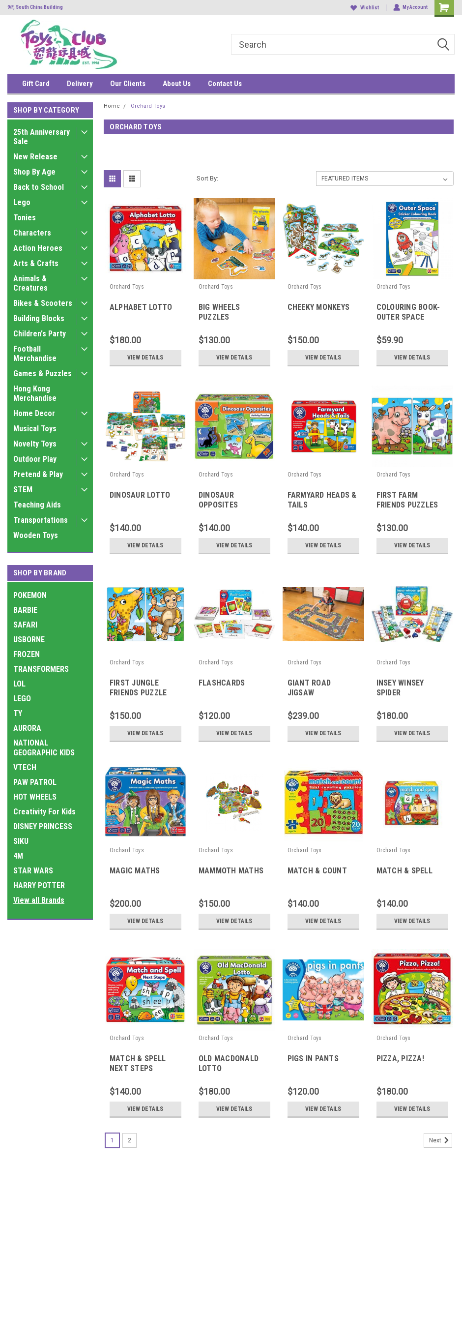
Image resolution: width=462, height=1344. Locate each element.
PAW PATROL (35, 782)
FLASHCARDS (222, 682)
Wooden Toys (35, 535)
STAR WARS (33, 870)
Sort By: (207, 178)
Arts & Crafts (35, 263)
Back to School (38, 187)
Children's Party (39, 333)
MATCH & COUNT (317, 870)
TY (17, 713)
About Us (177, 83)
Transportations (40, 520)
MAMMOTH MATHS (231, 870)
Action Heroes (37, 248)
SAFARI (25, 624)
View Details (145, 357)
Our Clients (127, 83)
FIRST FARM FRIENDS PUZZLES (407, 499)
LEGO (22, 698)
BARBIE (25, 610)
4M (18, 856)
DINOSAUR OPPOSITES (218, 499)
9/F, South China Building (35, 7)
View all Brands (38, 900)
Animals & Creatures (30, 283)
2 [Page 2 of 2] (129, 1140)
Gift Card (36, 83)
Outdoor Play (35, 459)
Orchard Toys (148, 106)
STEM (22, 489)
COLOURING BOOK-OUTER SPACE (408, 312)
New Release (35, 156)
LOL (19, 683)
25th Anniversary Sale (41, 136)
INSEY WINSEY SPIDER (400, 687)
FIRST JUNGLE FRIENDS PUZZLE (138, 687)
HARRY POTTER (39, 885)
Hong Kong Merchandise (35, 393)
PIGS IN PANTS (313, 1058)
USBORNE (29, 639)
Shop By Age (34, 172)
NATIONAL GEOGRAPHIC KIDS (44, 747)
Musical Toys (35, 428)
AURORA (27, 728)
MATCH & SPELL (404, 870)
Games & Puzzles (42, 373)
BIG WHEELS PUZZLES (219, 312)
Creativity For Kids (44, 811)
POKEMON (30, 595)
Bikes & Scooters (42, 303)
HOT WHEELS (35, 797)
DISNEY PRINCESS (42, 826)
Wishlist (364, 7)
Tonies (24, 217)
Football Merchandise (35, 353)
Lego (21, 202)
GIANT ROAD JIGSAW (309, 687)
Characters (32, 233)
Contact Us (225, 83)
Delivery (80, 83)
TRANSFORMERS (41, 669)
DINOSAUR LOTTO (140, 495)
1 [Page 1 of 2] (112, 1140)
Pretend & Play (38, 474)
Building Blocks (38, 318)
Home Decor (34, 413)
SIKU (21, 841)
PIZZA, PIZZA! (400, 1058)
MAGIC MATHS (135, 870)
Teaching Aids (37, 504)
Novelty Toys (35, 443)
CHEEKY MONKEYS (319, 307)
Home (112, 106)
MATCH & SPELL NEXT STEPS (138, 1063)
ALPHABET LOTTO (141, 307)
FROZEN (26, 654)
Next (440, 1140)
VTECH (24, 767)
